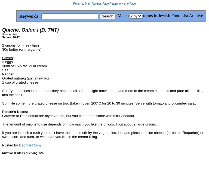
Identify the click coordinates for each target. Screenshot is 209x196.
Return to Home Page (122, 3)
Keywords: (16, 16)
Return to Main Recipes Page (91, 3)
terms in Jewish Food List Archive (173, 15)
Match (123, 15)
